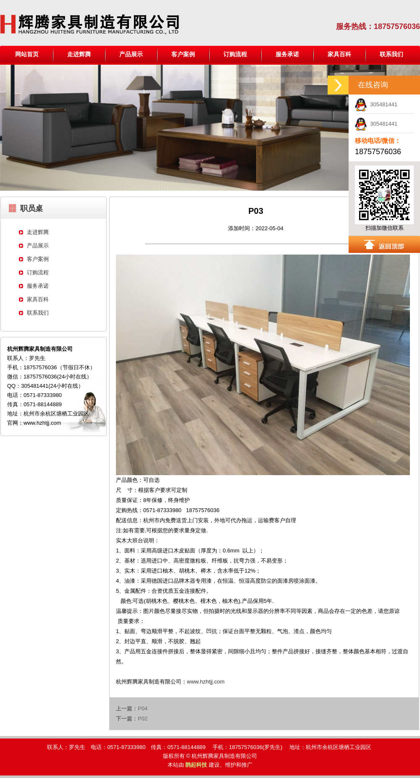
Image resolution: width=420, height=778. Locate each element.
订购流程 (235, 54)
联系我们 (391, 54)
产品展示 (131, 54)
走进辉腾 (79, 54)
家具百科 (339, 54)
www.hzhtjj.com (206, 681)
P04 (142, 708)
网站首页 (27, 54)
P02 (142, 718)
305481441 (375, 104)
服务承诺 (287, 54)
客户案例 (183, 54)
